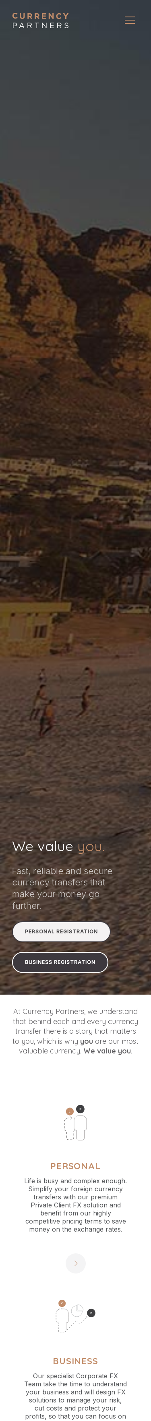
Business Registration (60, 962)
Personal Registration (61, 932)
